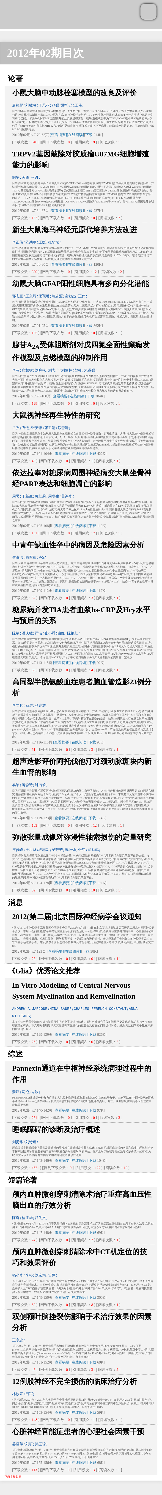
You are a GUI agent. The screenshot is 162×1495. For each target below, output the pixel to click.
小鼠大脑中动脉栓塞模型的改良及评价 (74, 93)
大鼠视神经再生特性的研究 (56, 415)
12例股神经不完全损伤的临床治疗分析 (74, 1381)
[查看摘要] (58, 135)
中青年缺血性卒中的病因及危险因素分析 (78, 545)
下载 (89, 135)
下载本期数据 (13, 1476)
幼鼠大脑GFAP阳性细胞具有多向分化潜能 (80, 283)
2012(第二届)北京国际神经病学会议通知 (77, 917)
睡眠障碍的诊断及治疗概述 (56, 1129)
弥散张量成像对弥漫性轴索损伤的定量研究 (81, 837)
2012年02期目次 (45, 53)
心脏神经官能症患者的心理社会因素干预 (78, 1431)
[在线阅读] (75, 135)
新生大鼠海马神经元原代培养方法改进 (74, 230)
